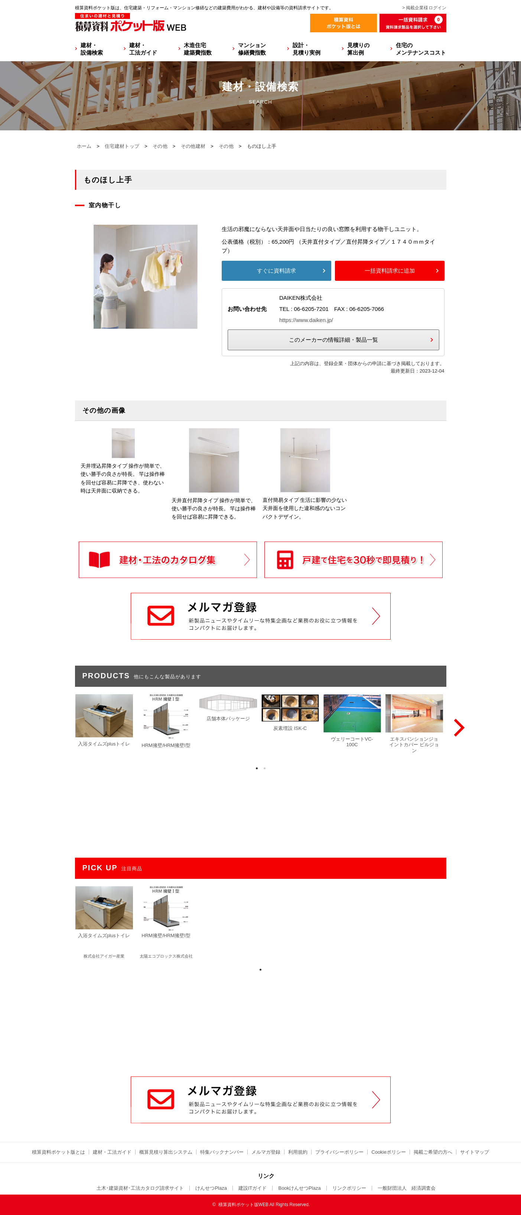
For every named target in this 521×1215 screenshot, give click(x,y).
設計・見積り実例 (306, 49)
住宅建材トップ (122, 146)
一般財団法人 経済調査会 (407, 1188)
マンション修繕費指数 (252, 49)
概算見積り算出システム (165, 1152)
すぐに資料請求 (276, 270)
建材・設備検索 (92, 49)
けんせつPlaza (211, 1188)
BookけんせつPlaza (299, 1188)
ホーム (84, 146)
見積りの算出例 (358, 49)
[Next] (457, 728)
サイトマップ (474, 1152)
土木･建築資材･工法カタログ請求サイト (140, 1188)
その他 (160, 146)
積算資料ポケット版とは (58, 1152)
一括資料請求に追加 (390, 270)
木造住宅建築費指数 (198, 49)
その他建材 (193, 146)
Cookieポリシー (388, 1152)
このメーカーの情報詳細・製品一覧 (333, 340)
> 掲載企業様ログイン (424, 7)
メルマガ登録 (265, 1152)
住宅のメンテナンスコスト (421, 49)
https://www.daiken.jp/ (306, 320)
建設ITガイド (252, 1188)
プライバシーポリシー (339, 1152)
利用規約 (297, 1152)
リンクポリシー (349, 1188)
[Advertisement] (261, 1020)
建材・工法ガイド (143, 49)
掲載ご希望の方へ (433, 1152)
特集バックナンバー (222, 1152)
